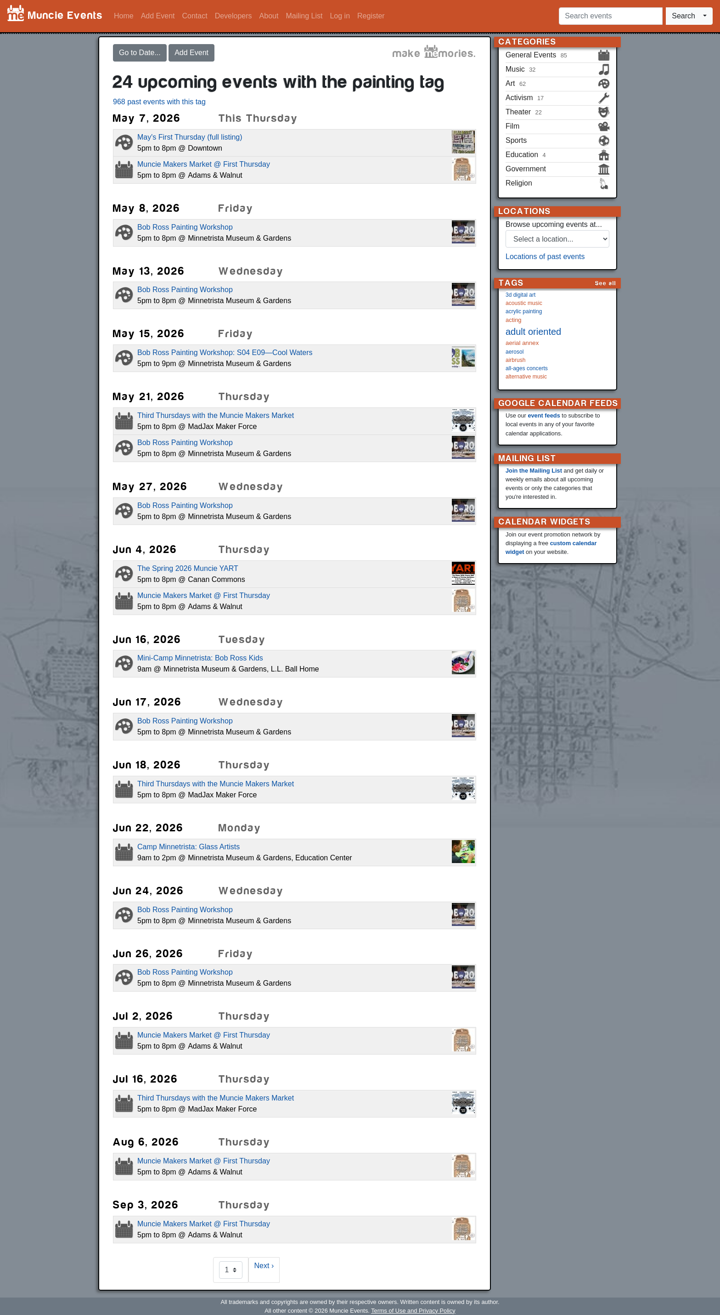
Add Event (158, 16)
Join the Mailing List (534, 470)
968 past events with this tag (159, 102)
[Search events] (611, 16)
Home (124, 16)
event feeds (544, 415)
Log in (340, 16)
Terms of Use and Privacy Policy (413, 1310)
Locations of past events (545, 256)
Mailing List (304, 16)
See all (605, 283)
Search (683, 16)
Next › (264, 1266)
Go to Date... (140, 52)
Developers (233, 16)
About (269, 16)
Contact (195, 16)
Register (371, 16)
